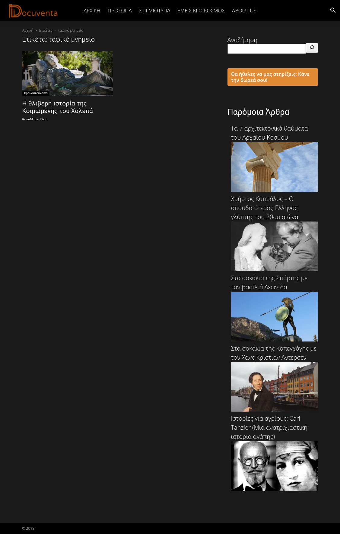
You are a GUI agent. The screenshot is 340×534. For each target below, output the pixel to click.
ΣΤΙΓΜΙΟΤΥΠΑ (154, 10)
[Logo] (33, 10)
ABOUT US (244, 10)
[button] (333, 10)
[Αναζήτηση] (312, 48)
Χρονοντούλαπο (36, 93)
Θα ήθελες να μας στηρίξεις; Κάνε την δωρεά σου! (270, 77)
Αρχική (92, 10)
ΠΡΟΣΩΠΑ (120, 10)
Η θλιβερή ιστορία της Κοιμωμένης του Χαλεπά (57, 107)
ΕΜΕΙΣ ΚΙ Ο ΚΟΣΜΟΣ (201, 10)
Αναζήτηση (242, 40)
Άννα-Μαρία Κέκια (35, 119)
